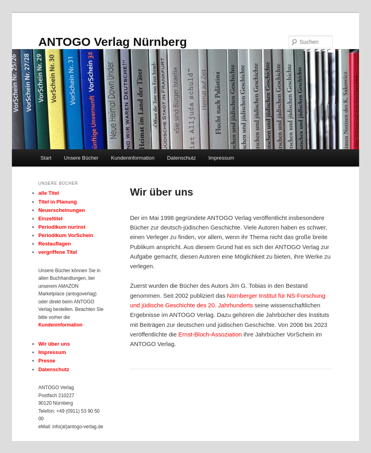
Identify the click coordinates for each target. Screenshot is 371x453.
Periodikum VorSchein (65, 235)
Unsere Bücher (81, 158)
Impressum (221, 158)
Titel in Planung (57, 202)
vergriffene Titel (57, 252)
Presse (46, 361)
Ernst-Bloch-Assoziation (210, 334)
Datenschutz (181, 158)
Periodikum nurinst (61, 227)
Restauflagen (54, 244)
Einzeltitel (50, 219)
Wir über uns (54, 344)
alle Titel (48, 193)
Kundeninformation (133, 158)
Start (45, 158)
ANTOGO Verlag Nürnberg (112, 41)
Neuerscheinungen (61, 210)
